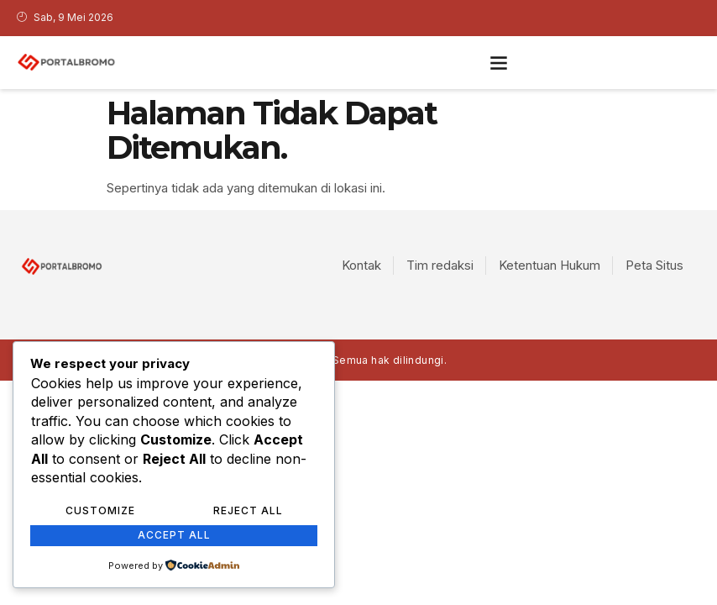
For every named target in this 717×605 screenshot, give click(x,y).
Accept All (174, 535)
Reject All (248, 510)
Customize (100, 510)
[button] (498, 62)
